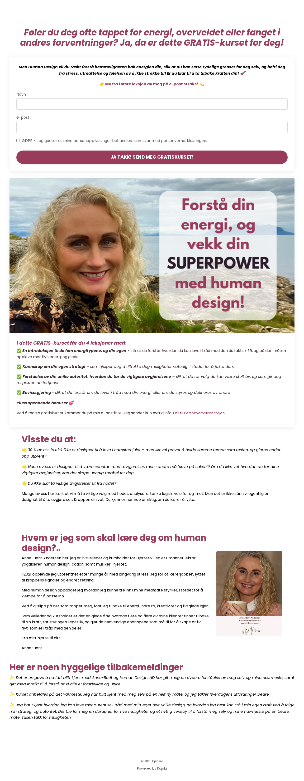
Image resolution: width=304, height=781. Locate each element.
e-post (23, 117)
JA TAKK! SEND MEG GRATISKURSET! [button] (152, 157)
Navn (21, 94)
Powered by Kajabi (152, 768)
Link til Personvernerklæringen (201, 413)
